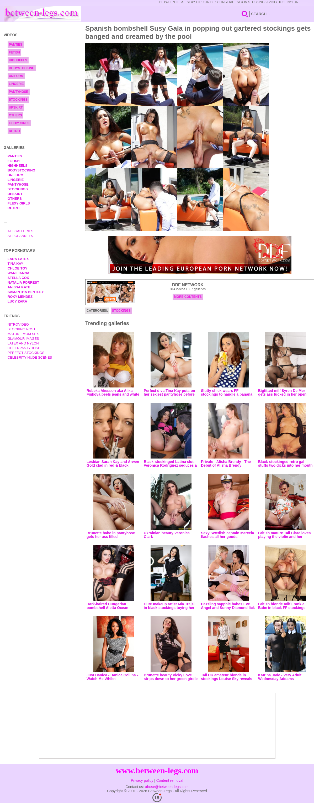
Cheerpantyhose (24, 348)
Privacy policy (142, 780)
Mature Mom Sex (23, 334)
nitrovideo (18, 324)
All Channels (20, 236)
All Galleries (21, 231)
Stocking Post (22, 329)
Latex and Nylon (23, 343)
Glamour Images (23, 339)
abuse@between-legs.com (167, 787)
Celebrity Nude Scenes (30, 357)
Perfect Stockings (26, 353)
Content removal (169, 780)
